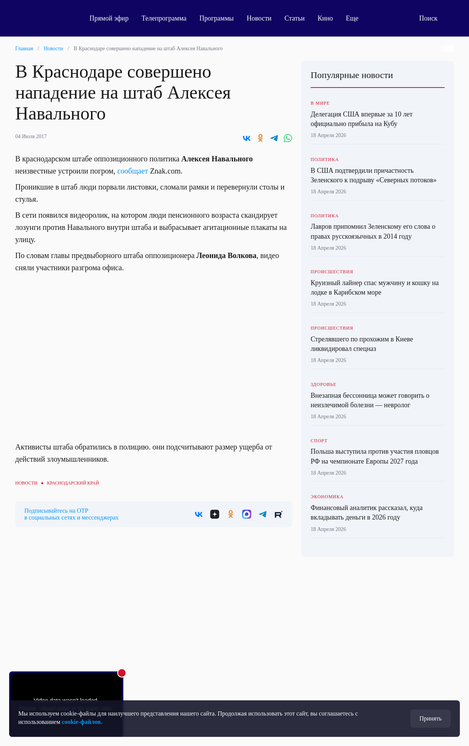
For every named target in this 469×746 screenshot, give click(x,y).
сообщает (132, 171)
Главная (24, 48)
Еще (356, 18)
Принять (431, 718)
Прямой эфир (109, 18)
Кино (325, 18)
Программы (216, 18)
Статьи (294, 18)
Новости (259, 18)
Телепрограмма (164, 18)
